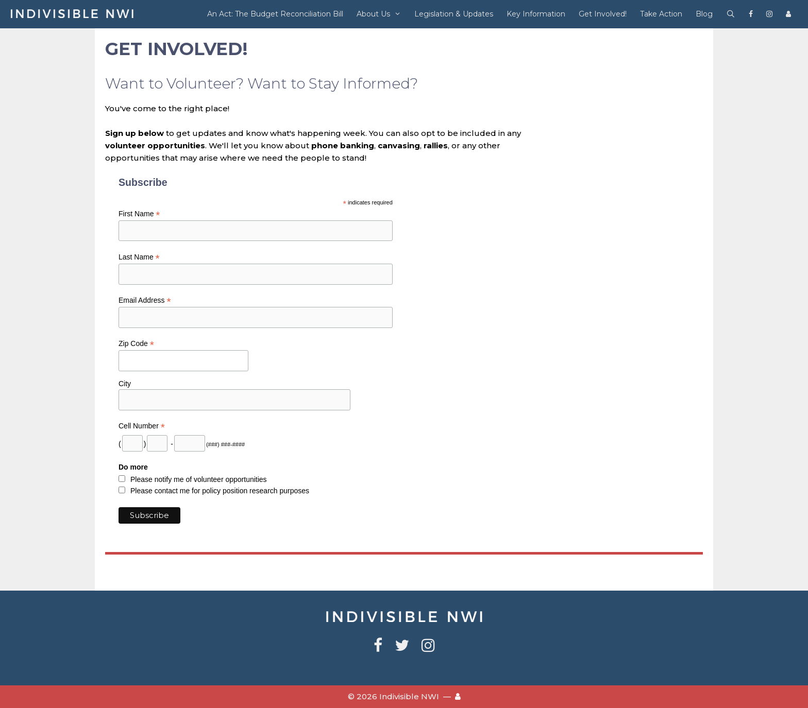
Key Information (536, 14)
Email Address (145, 300)
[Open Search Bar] (730, 14)
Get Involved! (603, 14)
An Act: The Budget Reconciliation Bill (275, 14)
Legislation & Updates (453, 14)
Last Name (139, 257)
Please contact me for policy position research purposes (219, 491)
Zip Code (136, 344)
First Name (139, 214)
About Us (382, 14)
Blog (704, 14)
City (125, 383)
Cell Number (142, 426)
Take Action (661, 14)
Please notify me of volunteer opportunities (198, 479)
